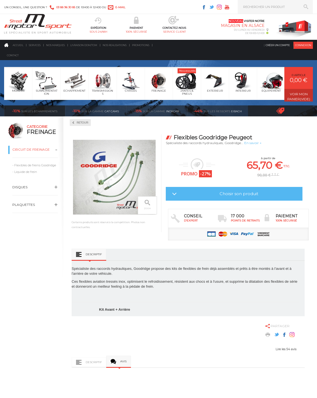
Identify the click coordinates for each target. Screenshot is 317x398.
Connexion (303, 45)
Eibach (217, 111)
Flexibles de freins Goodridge (35, 165)
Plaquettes (23, 205)
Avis (123, 361)
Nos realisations (115, 45)
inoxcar (156, 111)
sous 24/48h (98, 31)
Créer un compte (278, 45)
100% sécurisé (136, 31)
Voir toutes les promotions (285, 111)
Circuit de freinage (31, 149)
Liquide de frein (25, 172)
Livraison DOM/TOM (83, 45)
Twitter (211, 7)
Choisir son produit (239, 193)
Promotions (140, 45)
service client (174, 31)
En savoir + (253, 143)
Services (35, 45)
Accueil (18, 45)
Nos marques (55, 45)
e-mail (120, 7)
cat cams (95, 111)
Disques (19, 187)
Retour (82, 122)
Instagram (219, 7)
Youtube (227, 7)
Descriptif (94, 254)
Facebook (204, 7)
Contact (13, 55)
